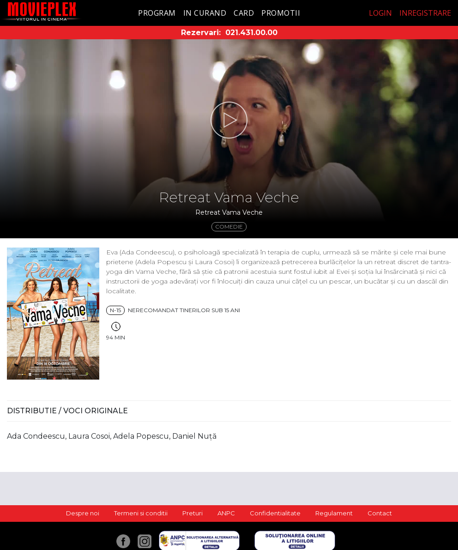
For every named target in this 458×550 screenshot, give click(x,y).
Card (244, 13)
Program (157, 13)
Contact (380, 513)
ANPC (226, 513)
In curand (205, 13)
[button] (229, 120)
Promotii (280, 13)
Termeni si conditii (141, 513)
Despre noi (82, 513)
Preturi (192, 513)
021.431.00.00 (251, 32)
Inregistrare (425, 13)
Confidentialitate (275, 513)
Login (380, 13)
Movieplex (42, 11)
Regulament (334, 513)
